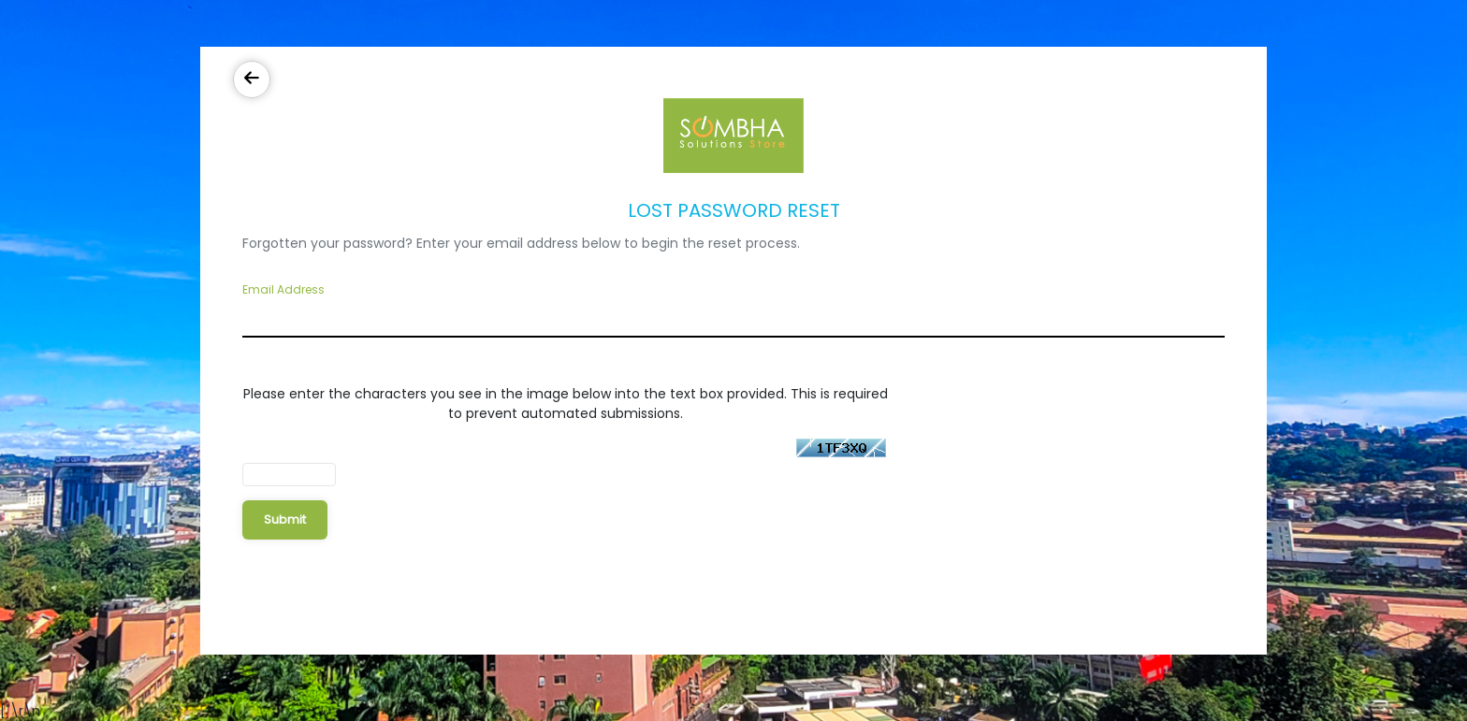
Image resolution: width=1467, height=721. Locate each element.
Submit (285, 519)
